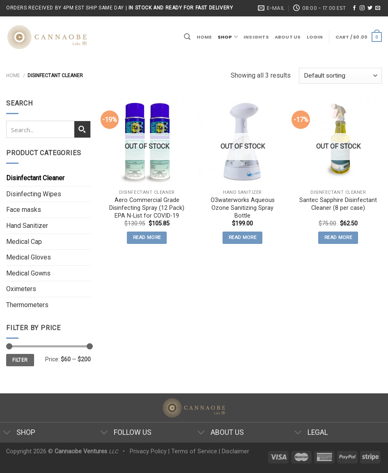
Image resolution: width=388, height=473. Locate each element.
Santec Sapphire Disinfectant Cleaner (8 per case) (338, 204)
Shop (228, 37)
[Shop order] (340, 76)
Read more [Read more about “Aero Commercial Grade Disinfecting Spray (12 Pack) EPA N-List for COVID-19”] (147, 237)
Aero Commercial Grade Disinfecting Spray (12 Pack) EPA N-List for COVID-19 (146, 208)
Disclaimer (235, 451)
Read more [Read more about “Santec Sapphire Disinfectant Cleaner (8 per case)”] (338, 237)
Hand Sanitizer (27, 226)
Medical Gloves (28, 257)
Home (204, 37)
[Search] (187, 37)
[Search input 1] (40, 129)
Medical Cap (24, 242)
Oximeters (21, 289)
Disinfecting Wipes (33, 194)
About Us (288, 37)
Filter (20, 360)
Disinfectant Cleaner (35, 178)
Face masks (23, 210)
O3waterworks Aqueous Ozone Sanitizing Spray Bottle (243, 208)
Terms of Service (194, 451)
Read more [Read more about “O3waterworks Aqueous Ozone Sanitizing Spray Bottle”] (242, 237)
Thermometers (27, 305)
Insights (256, 37)
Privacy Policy (148, 451)
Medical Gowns (28, 273)
